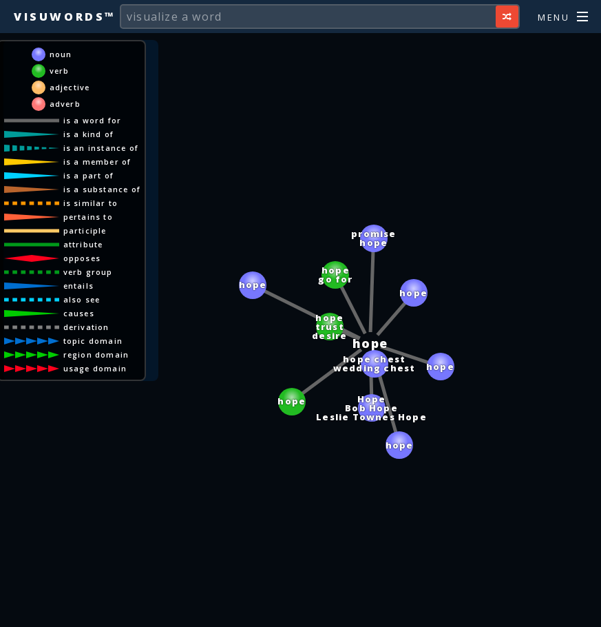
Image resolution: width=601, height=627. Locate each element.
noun (61, 54)
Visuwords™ (65, 16)
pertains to (88, 217)
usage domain (95, 368)
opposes (82, 258)
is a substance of (101, 189)
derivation (86, 327)
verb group (88, 272)
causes (78, 313)
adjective (70, 87)
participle (85, 230)
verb (60, 70)
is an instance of (100, 148)
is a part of (88, 175)
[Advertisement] (301, 610)
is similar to (90, 203)
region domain (96, 354)
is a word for (92, 120)
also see (82, 299)
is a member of (97, 161)
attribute (83, 244)
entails (78, 285)
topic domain (93, 341)
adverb (65, 104)
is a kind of (88, 134)
